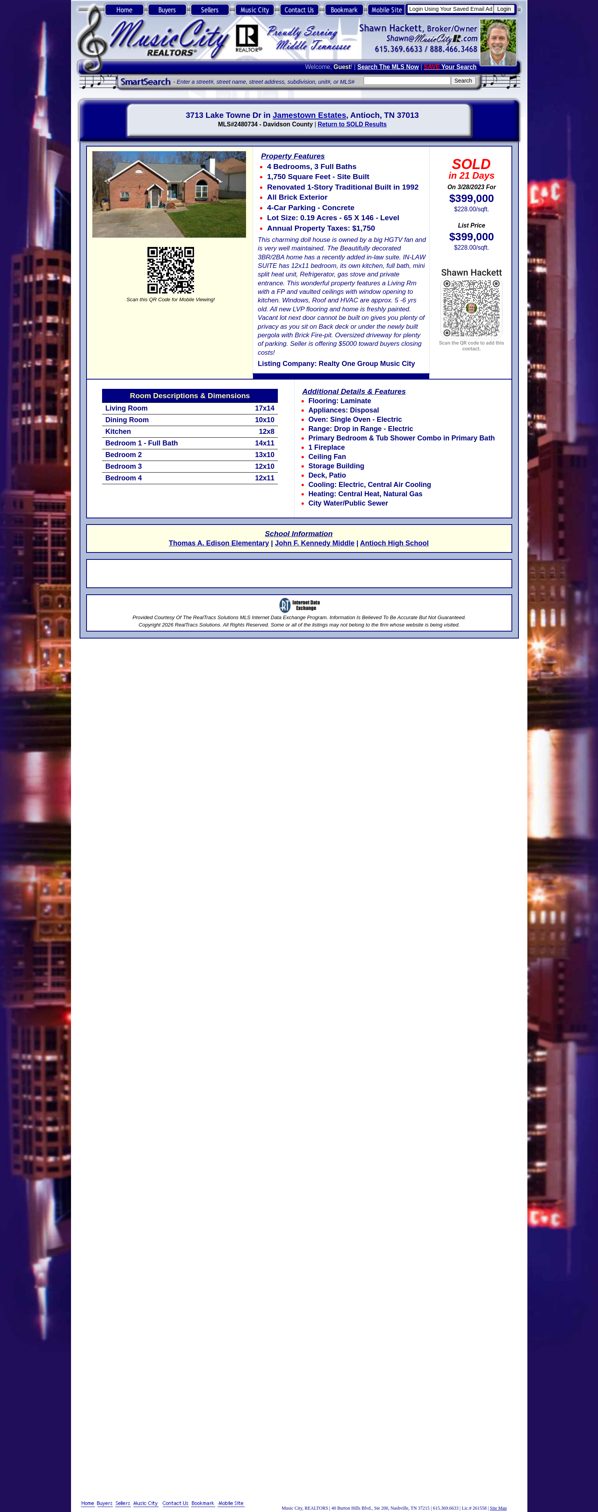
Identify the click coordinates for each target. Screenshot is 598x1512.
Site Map (498, 1508)
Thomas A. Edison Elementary (219, 543)
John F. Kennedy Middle (314, 543)
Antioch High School (394, 543)
